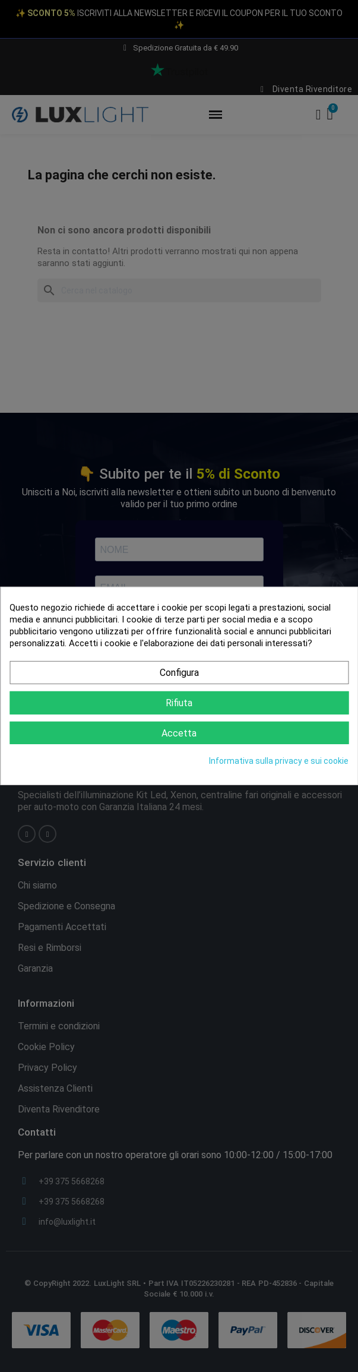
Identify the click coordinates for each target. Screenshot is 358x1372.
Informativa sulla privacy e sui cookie (279, 761)
